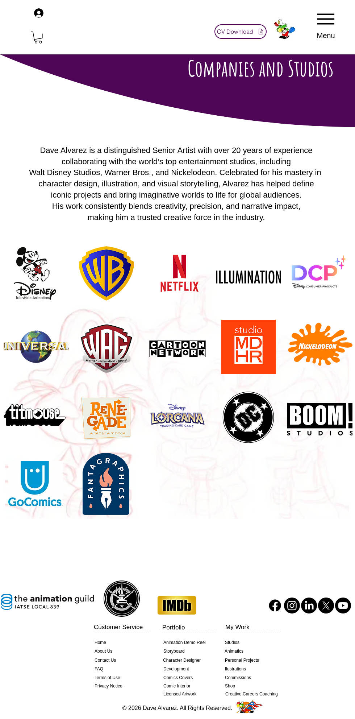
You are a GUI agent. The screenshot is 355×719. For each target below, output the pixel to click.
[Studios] (249, 643)
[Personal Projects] (249, 660)
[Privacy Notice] (107, 686)
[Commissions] (249, 678)
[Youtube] (343, 605)
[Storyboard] (188, 651)
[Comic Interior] (188, 686)
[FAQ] (119, 669)
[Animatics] (249, 651)
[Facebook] (275, 605)
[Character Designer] (187, 660)
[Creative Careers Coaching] (251, 694)
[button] (38, 38)
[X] (326, 605)
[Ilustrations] (249, 669)
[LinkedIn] (309, 605)
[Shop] (249, 686)
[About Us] (119, 651)
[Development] (188, 669)
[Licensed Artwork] (188, 694)
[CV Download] (240, 31)
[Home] (119, 643)
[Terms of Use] (119, 678)
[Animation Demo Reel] (188, 643)
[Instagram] (292, 605)
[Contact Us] (119, 660)
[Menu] (325, 24)
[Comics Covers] (188, 678)
